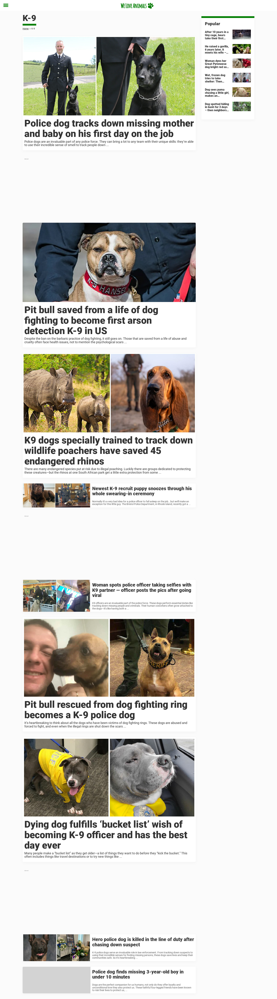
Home (26, 28)
